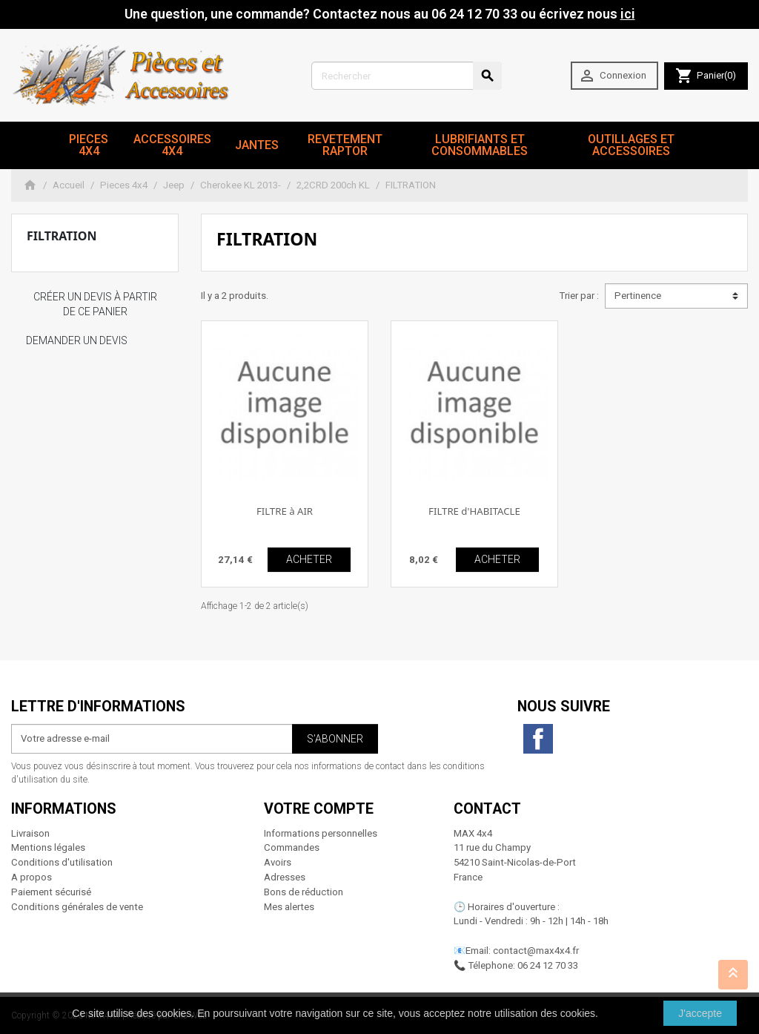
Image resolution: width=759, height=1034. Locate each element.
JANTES (257, 145)
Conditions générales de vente (77, 906)
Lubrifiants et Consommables (479, 145)
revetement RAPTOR (345, 145)
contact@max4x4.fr (536, 950)
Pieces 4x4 (88, 145)
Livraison (30, 833)
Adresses (284, 877)
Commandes (291, 847)
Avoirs (277, 862)
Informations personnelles (320, 833)
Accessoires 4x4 (172, 145)
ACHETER (309, 559)
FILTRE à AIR (284, 511)
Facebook (538, 739)
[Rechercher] (406, 76)
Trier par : (579, 295)
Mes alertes (289, 906)
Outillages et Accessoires (631, 145)
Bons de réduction (303, 892)
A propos (31, 877)
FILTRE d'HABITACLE (474, 511)
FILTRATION (61, 236)
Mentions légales (48, 847)
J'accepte (700, 1013)
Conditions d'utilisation (62, 862)
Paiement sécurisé (51, 892)
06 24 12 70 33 (547, 965)
